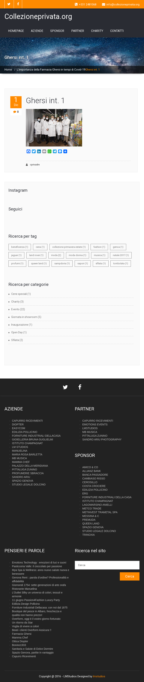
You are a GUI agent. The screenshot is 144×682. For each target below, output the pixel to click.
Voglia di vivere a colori (25, 626)
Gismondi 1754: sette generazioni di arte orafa (39, 585)
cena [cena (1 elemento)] (40, 247)
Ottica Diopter (20, 641)
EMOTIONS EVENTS (95, 424)
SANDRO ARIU (21, 476)
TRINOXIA (88, 534)
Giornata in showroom (24, 316)
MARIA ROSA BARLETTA (27, 454)
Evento (15, 309)
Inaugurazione (19, 324)
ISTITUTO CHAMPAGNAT (27, 443)
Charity (15, 301)
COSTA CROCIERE (94, 485)
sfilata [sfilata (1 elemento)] (101, 263)
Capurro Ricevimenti (24, 656)
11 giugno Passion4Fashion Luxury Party (36, 600)
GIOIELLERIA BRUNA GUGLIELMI (32, 439)
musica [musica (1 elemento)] (99, 255)
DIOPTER (18, 424)
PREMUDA (88, 519)
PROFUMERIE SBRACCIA (28, 473)
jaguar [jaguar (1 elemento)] (16, 255)
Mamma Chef (20, 637)
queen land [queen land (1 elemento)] (39, 263)
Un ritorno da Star (22, 622)
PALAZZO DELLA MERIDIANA (30, 465)
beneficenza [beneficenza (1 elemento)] (19, 247)
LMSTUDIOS (90, 428)
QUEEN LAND (90, 523)
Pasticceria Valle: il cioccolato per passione (37, 566)
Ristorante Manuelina (24, 588)
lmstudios (99, 676)
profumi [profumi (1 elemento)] (17, 263)
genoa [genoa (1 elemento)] (118, 247)
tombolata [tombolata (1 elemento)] (120, 263)
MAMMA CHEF (21, 461)
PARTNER (77, 31)
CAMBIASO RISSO (93, 478)
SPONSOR (57, 31)
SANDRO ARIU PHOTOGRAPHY (102, 439)
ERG (85, 493)
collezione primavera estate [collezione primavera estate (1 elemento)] (69, 247)
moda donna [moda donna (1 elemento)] (77, 255)
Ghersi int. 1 (45, 100)
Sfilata (15, 340)
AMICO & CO (90, 467)
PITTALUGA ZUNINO (24, 469)
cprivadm (33, 164)
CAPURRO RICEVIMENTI (27, 420)
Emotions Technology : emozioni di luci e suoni (39, 562)
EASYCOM (18, 428)
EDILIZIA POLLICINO (24, 431)
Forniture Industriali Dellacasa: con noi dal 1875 (40, 607)
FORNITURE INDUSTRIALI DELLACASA (36, 435)
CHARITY (97, 31)
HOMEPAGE (16, 31)
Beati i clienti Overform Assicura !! (31, 630)
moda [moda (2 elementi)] (56, 255)
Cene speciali (19, 293)
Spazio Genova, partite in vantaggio (33, 652)
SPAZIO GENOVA (22, 480)
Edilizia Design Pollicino (26, 603)
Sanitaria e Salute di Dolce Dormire (32, 648)
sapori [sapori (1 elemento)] (82, 263)
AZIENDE (37, 31)
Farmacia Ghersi (21, 633)
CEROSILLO (89, 482)
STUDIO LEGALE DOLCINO (29, 484)
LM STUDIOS (20, 446)
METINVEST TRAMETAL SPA (99, 512)
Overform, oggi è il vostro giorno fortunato (36, 618)
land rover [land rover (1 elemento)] (36, 255)
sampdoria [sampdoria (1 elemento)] (62, 263)
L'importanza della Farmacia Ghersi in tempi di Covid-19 (51, 69)
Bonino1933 (19, 645)
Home (8, 69)
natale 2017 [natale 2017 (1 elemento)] (121, 255)
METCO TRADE (91, 508)
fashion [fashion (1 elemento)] (99, 247)
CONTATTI (117, 31)
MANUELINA (19, 450)
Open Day (17, 332)
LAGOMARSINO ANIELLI (97, 504)
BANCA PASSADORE (95, 474)
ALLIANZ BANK (91, 470)
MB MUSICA (19, 458)
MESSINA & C (90, 516)
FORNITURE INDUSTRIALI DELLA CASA (106, 497)
